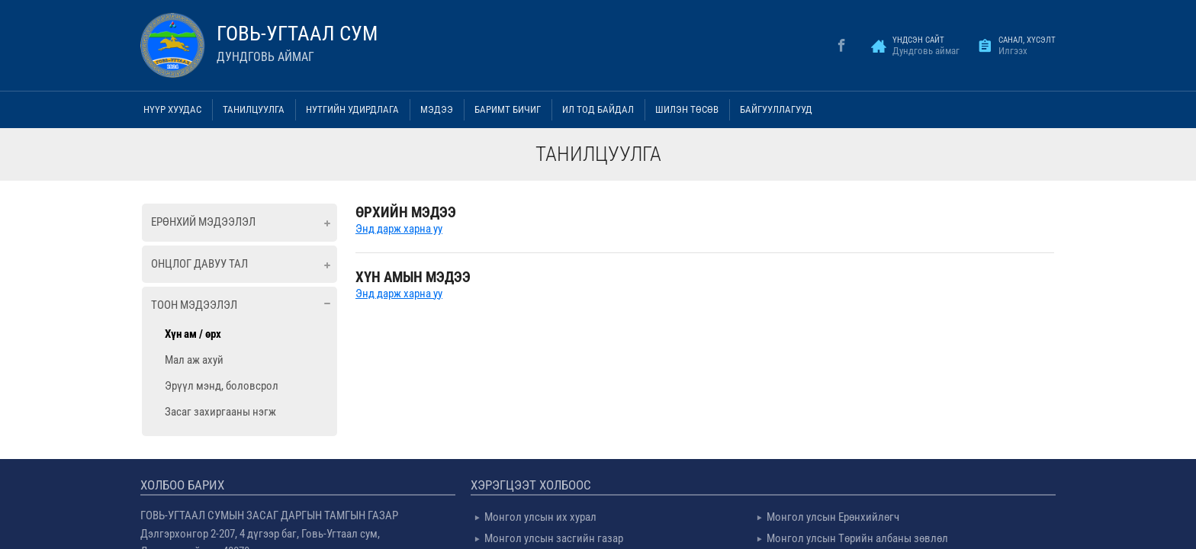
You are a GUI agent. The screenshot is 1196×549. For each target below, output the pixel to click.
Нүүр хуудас (172, 109)
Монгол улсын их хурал (540, 517)
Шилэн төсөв (687, 109)
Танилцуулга (254, 109)
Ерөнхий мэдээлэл (203, 222)
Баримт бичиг (507, 109)
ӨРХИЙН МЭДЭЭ (405, 212)
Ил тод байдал (598, 109)
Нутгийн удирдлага (352, 109)
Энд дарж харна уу (398, 229)
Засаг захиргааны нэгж (220, 412)
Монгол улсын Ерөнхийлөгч (833, 517)
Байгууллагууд (776, 109)
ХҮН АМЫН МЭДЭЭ (413, 277)
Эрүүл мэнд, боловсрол (221, 386)
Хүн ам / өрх (193, 334)
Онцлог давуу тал (199, 264)
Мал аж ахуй (194, 360)
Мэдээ (436, 109)
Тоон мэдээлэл (194, 305)
